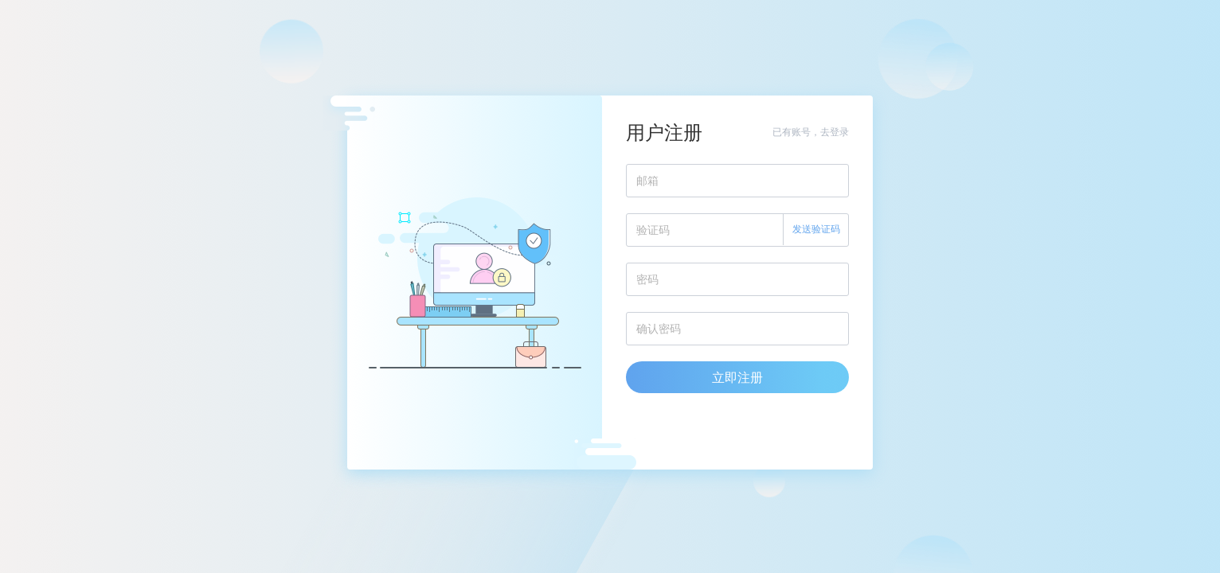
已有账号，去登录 (810, 131)
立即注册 (737, 377)
